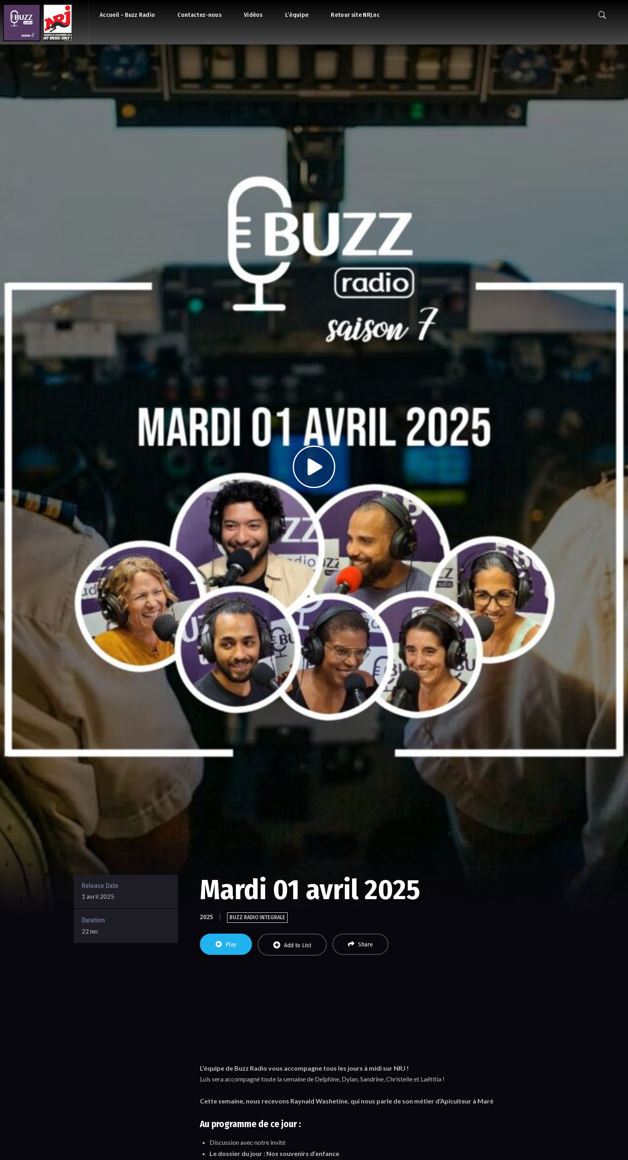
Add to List (292, 945)
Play (225, 944)
